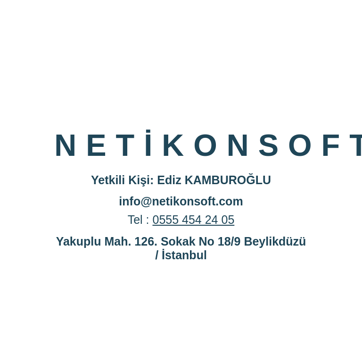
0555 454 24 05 (194, 219)
